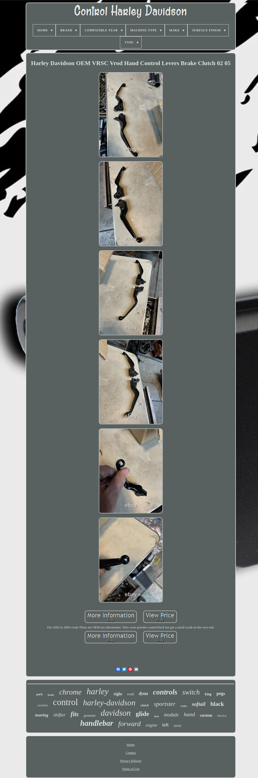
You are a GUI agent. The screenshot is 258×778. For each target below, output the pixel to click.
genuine (89, 715)
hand (189, 714)
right (118, 694)
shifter (59, 714)
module (171, 714)
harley (98, 691)
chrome (70, 692)
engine (151, 725)
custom (206, 715)
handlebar (96, 723)
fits (75, 714)
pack (40, 694)
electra (221, 715)
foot (156, 716)
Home (131, 744)
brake (51, 694)
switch (191, 692)
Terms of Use (131, 769)
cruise (183, 706)
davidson (116, 712)
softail (199, 704)
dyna (143, 693)
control (65, 702)
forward (129, 724)
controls (165, 692)
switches (43, 705)
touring (41, 715)
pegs (220, 693)
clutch (144, 705)
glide (142, 713)
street (177, 726)
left (165, 725)
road (130, 694)
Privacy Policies (130, 761)
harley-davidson (109, 702)
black (217, 704)
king (208, 694)
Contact (131, 753)
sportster (164, 704)
